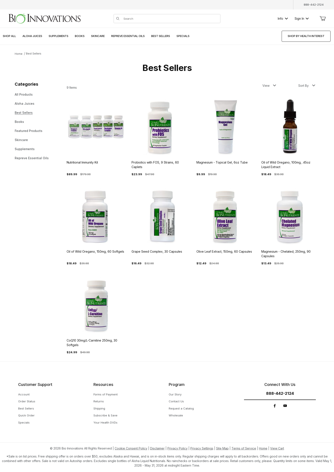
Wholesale (176, 415)
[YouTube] (285, 405)
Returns (98, 401)
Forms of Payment (105, 394)
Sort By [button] (306, 85)
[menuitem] (9, 36)
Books (19, 122)
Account (24, 394)
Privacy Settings (201, 448)
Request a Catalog (181, 408)
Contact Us (176, 401)
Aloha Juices (24, 103)
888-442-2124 (314, 4)
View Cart (277, 448)
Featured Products (28, 131)
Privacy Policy (177, 448)
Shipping (99, 408)
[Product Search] (170, 18)
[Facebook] (274, 405)
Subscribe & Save (105, 415)
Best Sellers (33, 53)
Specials (24, 422)
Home (18, 53)
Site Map (222, 448)
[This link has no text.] (44, 18)
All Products (24, 94)
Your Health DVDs (105, 422)
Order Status (26, 401)
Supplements (25, 149)
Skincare (21, 140)
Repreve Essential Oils (32, 158)
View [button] (269, 85)
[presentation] (32, 36)
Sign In (302, 18)
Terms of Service (243, 448)
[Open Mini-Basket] (322, 18)
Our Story (175, 394)
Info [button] (283, 18)
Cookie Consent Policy (131, 448)
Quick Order (26, 415)
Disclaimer (157, 448)
